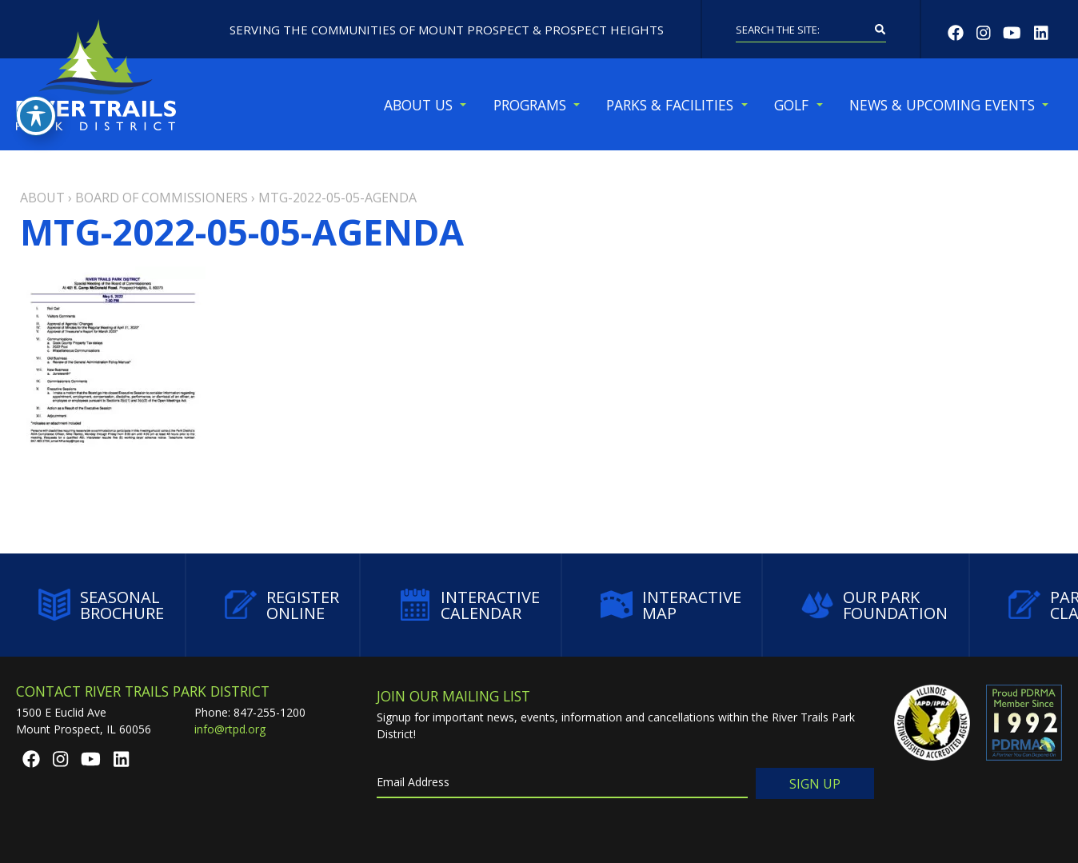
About (42, 197)
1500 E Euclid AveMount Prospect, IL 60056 (83, 721)
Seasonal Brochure (101, 605)
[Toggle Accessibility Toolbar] (36, 116)
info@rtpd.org (230, 729)
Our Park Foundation (874, 605)
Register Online (282, 605)
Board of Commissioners (161, 197)
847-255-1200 (269, 712)
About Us (418, 104)
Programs (529, 104)
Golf (791, 104)
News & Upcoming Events (942, 104)
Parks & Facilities (669, 104)
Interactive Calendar (469, 605)
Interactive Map (671, 605)
